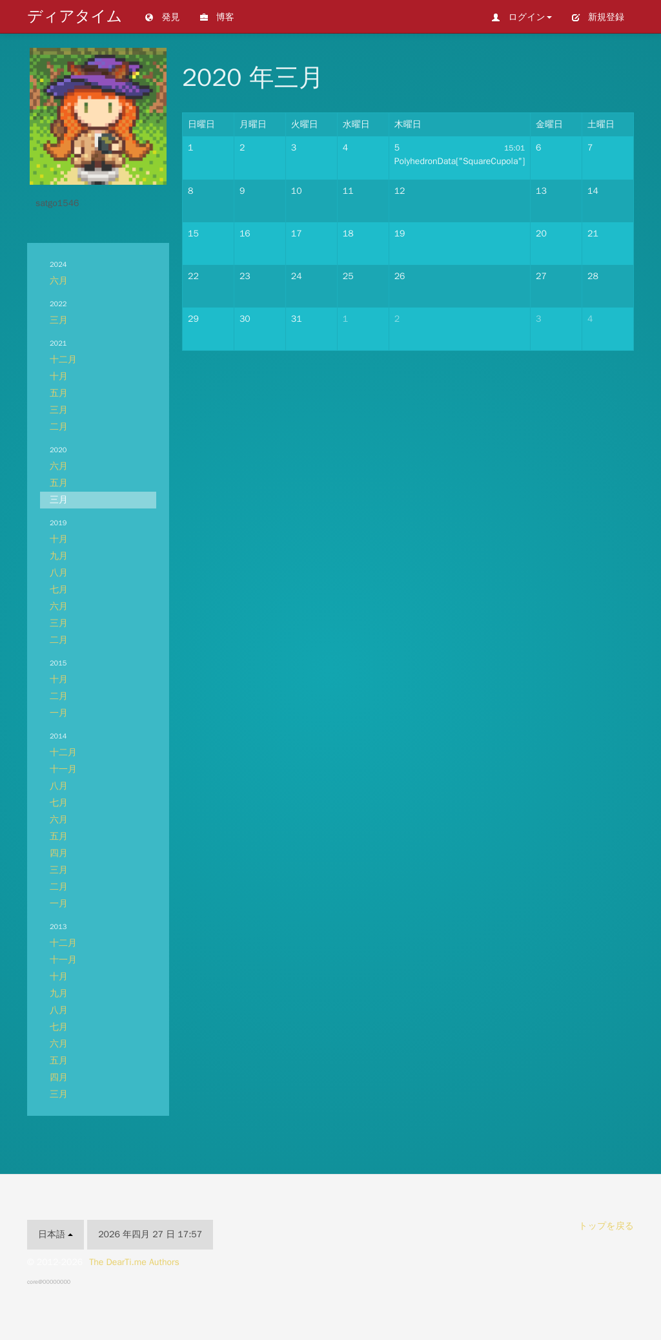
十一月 (63, 769)
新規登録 (597, 17)
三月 (59, 320)
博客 (216, 17)
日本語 (55, 1234)
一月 (59, 712)
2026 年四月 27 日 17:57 (150, 1234)
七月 (59, 589)
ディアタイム (74, 16)
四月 (59, 853)
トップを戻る (606, 1225)
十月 (59, 376)
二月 (59, 426)
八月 (59, 572)
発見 (162, 17)
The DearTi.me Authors (134, 1262)
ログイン (521, 17)
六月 (59, 280)
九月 (59, 555)
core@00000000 (48, 1282)
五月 (59, 393)
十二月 (63, 359)
